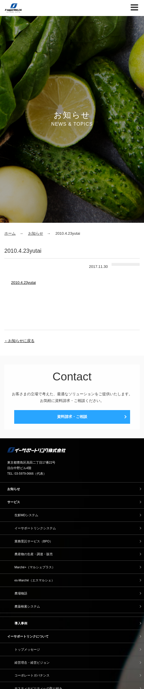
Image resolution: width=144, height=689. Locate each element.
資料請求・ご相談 (72, 416)
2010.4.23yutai (23, 282)
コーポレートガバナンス (32, 675)
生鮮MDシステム (26, 515)
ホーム (10, 233)
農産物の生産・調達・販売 (33, 554)
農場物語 (20, 593)
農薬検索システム (27, 606)
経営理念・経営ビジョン (32, 662)
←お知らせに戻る (19, 341)
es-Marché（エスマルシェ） (34, 580)
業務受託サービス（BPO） (33, 541)
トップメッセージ (27, 649)
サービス (13, 502)
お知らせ (35, 233)
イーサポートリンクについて (28, 636)
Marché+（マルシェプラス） (34, 567)
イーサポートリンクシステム (35, 528)
